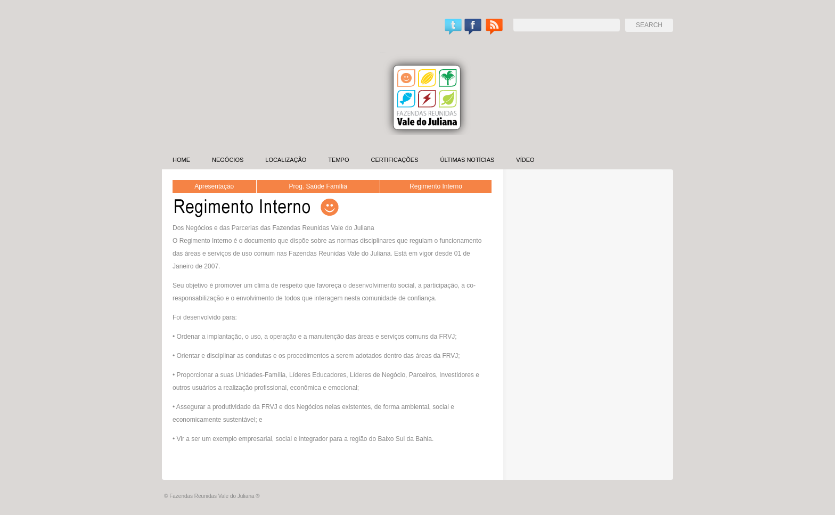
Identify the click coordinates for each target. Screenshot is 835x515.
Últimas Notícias (467, 160)
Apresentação (214, 186)
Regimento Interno (436, 186)
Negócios (227, 160)
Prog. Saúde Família (318, 186)
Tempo (338, 160)
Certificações (394, 160)
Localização (285, 160)
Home (181, 160)
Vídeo (525, 160)
